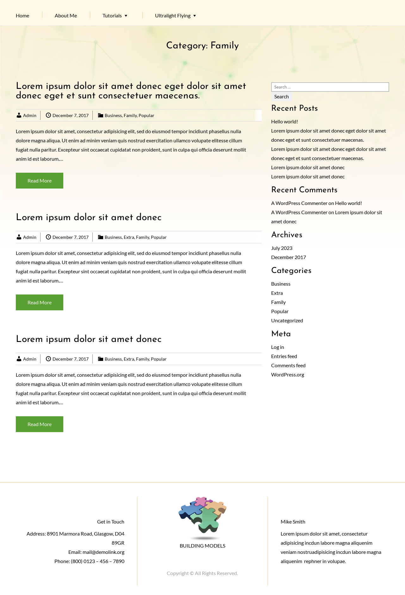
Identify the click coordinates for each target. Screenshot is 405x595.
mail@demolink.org (103, 552)
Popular (146, 115)
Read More (40, 180)
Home (22, 15)
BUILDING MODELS (202, 545)
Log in (277, 347)
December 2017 (288, 257)
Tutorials (112, 15)
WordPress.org (287, 374)
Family (130, 115)
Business (113, 115)
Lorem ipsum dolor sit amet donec (89, 218)
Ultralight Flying (172, 15)
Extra (129, 237)
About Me (66, 15)
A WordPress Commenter (299, 203)
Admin (29, 115)
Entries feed (284, 356)
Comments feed (288, 365)
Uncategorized (287, 320)
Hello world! (284, 121)
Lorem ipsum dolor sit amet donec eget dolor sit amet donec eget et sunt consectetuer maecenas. (131, 91)
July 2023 (281, 248)
